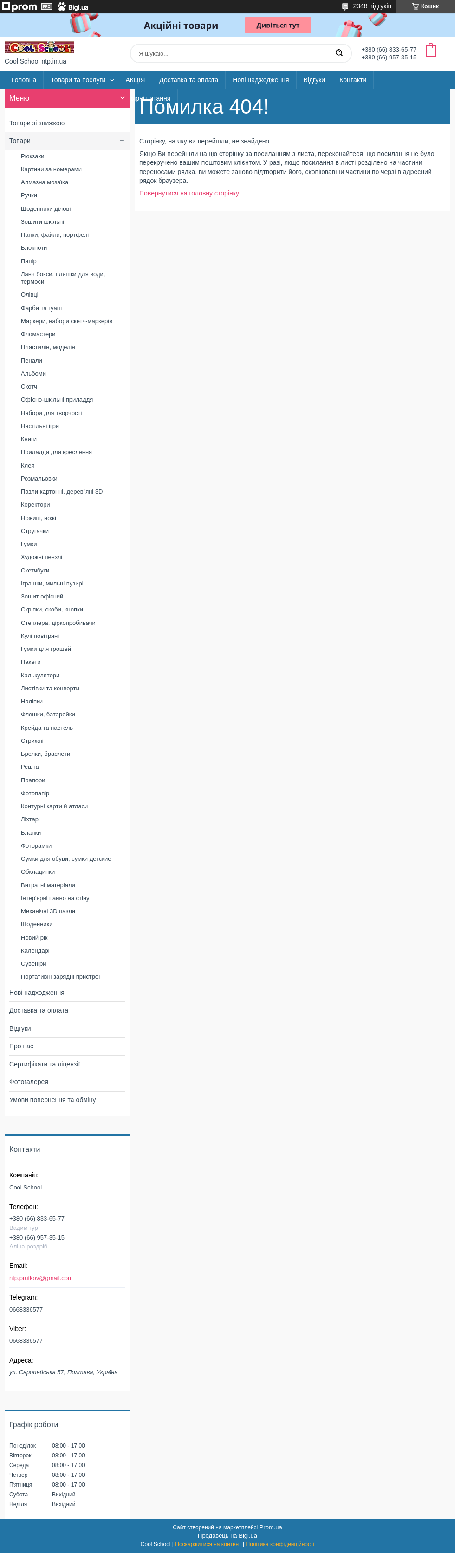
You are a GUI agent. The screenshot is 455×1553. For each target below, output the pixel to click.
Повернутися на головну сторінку (189, 193)
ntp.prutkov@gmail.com (41, 1277)
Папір (29, 261)
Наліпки (32, 701)
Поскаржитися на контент (208, 1544)
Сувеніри (33, 963)
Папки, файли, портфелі (55, 234)
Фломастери (38, 334)
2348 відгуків (372, 6)
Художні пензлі (41, 556)
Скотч (29, 386)
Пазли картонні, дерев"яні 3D (62, 491)
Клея (27, 465)
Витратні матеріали (48, 885)
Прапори (33, 780)
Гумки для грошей (46, 648)
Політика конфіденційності (280, 1544)
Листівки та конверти (50, 688)
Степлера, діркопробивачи (58, 622)
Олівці (30, 294)
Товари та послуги (78, 80)
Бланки (31, 832)
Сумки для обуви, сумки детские (66, 858)
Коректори (35, 504)
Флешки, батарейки (48, 714)
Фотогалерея (28, 1081)
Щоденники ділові (46, 208)
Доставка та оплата (188, 80)
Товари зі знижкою (37, 123)
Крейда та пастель (47, 727)
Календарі (35, 950)
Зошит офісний (42, 596)
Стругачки (35, 530)
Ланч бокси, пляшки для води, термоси (63, 278)
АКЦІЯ (135, 80)
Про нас (21, 1046)
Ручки (29, 195)
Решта (30, 766)
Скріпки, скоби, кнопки (52, 609)
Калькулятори (40, 675)
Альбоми (33, 373)
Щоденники (37, 924)
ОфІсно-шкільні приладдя (57, 399)
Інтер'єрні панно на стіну (55, 898)
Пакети (30, 661)
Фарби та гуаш (41, 308)
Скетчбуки (35, 570)
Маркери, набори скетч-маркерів (66, 321)
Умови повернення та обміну (52, 1100)
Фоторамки (36, 845)
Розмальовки (39, 478)
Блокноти (34, 247)
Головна (24, 80)
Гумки (29, 543)
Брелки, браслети (45, 753)
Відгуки (314, 80)
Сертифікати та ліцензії (44, 1064)
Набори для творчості (51, 412)
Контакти (352, 80)
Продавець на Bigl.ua (227, 1535)
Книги (29, 438)
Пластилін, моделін (48, 347)
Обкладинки (38, 871)
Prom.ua (271, 1527)
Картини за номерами (51, 169)
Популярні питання (141, 98)
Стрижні (32, 740)
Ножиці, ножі (38, 517)
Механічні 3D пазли (48, 911)
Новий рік (34, 937)
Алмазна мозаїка (44, 182)
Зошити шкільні (42, 221)
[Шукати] (339, 53)
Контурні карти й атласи (54, 806)
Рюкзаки (32, 156)
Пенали (31, 360)
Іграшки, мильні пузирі (52, 583)
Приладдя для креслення (56, 451)
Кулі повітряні (40, 635)
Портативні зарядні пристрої (60, 976)
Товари (20, 140)
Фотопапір (35, 793)
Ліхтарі (30, 819)
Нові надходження (37, 992)
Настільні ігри (40, 425)
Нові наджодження (261, 80)
